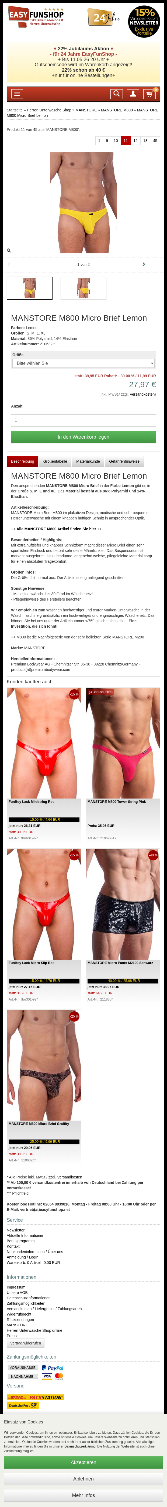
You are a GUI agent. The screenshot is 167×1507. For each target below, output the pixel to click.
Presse (13, 1336)
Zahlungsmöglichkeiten (26, 1303)
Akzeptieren (83, 1462)
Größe (17, 355)
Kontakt (13, 1246)
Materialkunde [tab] (88, 461)
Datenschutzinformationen (29, 1298)
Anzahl (17, 406)
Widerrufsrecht (19, 1314)
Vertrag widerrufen (25, 1343)
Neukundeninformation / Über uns (35, 1252)
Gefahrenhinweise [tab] (124, 461)
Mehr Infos (83, 1495)
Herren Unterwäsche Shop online (34, 1330)
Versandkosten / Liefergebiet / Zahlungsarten (44, 1309)
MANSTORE (86, 110)
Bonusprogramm (21, 1241)
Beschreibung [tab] (22, 461)
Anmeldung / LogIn (23, 1257)
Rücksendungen (20, 1319)
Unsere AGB (17, 1292)
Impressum (16, 1287)
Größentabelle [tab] (55, 461)
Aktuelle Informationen (25, 1235)
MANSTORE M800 (117, 110)
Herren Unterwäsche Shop (49, 110)
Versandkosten (142, 394)
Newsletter (16, 1230)
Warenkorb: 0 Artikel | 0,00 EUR (33, 1262)
